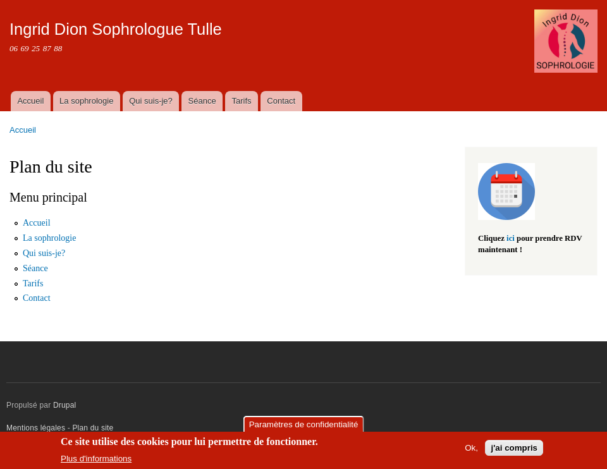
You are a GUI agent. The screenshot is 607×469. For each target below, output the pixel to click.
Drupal (65, 405)
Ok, (471, 448)
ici (510, 238)
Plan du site (92, 427)
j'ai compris (514, 448)
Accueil (30, 101)
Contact (281, 101)
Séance (202, 101)
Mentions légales (37, 427)
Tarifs (241, 101)
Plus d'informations (96, 458)
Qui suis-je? (151, 101)
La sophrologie (86, 101)
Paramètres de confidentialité (304, 424)
